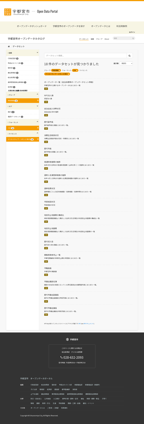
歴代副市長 (48, 122)
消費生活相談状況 (51, 135)
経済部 (49, 389)
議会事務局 (45, 394)
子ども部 (34, 389)
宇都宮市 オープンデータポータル (36, 378)
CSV (46, 88)
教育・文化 (46, 403)
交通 (54, 403)
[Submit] (133, 38)
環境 (32, 403)
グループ (99, 39)
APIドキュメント (89, 323)
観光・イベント (88, 403)
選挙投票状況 (49, 188)
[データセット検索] (124, 38)
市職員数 (47, 268)
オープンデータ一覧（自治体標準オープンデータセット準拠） (69, 82)
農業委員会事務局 (92, 394)
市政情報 (62, 403)
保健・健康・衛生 (93, 398)
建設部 (56, 389)
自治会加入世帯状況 (52, 108)
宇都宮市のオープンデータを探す (69, 26)
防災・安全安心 (36, 398)
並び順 (116, 63)
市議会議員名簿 (50, 281)
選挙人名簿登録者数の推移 (55, 175)
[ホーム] (9, 46)
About (107, 39)
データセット (84, 39)
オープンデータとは (100, 26)
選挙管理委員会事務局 (75, 394)
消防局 (74, 389)
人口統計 (56, 398)
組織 (92, 39)
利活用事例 (121, 26)
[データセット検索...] (85, 55)
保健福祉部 (78, 385)
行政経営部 (34, 385)
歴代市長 (47, 148)
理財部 (54, 385)
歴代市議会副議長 (51, 294)
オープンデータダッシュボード (32, 26)
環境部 (42, 389)
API (80, 323)
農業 (38, 403)
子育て (104, 398)
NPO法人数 (48, 95)
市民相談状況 (49, 201)
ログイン (132, 32)
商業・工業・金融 (74, 403)
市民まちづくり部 (65, 385)
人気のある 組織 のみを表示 (17, 90)
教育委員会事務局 (58, 394)
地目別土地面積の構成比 (54, 215)
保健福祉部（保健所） (93, 385)
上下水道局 (34, 394)
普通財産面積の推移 (52, 161)
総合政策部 (45, 385)
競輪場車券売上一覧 (52, 254)
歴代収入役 (48, 241)
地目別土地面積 (50, 228)
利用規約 (64, 408)
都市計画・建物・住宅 (70, 398)
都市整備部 (66, 389)
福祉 (82, 398)
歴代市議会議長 (50, 308)
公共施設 (47, 398)
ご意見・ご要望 (52, 408)
